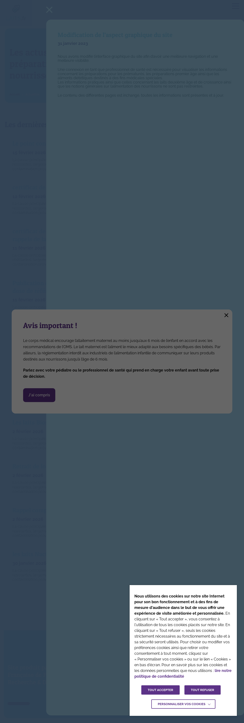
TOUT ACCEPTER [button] (160, 690)
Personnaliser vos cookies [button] (181, 704)
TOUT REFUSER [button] (202, 690)
